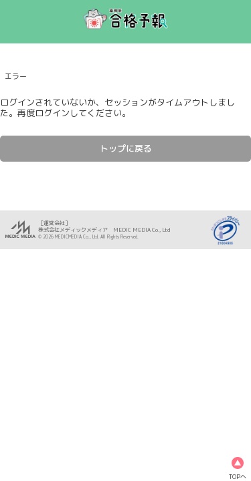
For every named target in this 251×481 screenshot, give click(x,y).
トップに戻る (126, 148)
